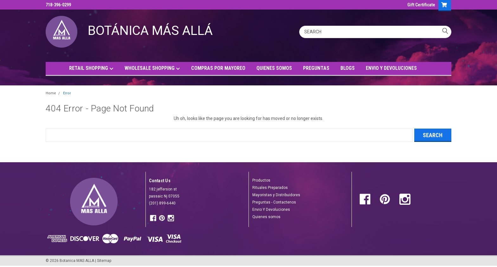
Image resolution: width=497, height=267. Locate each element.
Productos (261, 180)
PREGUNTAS (316, 68)
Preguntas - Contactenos (274, 202)
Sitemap (104, 260)
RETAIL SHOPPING (91, 68)
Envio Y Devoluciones (271, 209)
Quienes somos (266, 217)
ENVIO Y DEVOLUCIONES (391, 68)
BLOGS (347, 68)
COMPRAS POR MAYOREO (218, 68)
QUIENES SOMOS (274, 68)
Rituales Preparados (270, 187)
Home (51, 93)
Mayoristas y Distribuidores (276, 195)
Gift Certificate (421, 4)
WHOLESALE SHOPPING (152, 68)
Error (67, 93)
